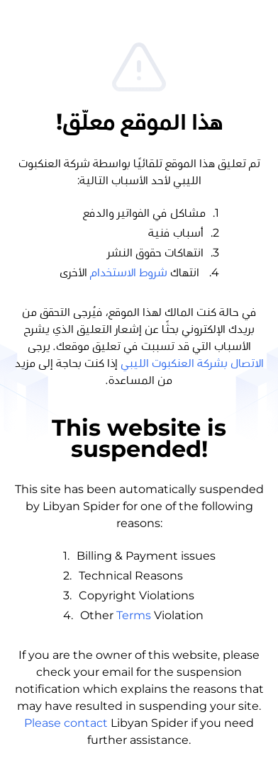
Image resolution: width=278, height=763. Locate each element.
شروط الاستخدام (128, 272)
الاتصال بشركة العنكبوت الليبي (192, 363)
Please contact (66, 723)
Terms (133, 615)
